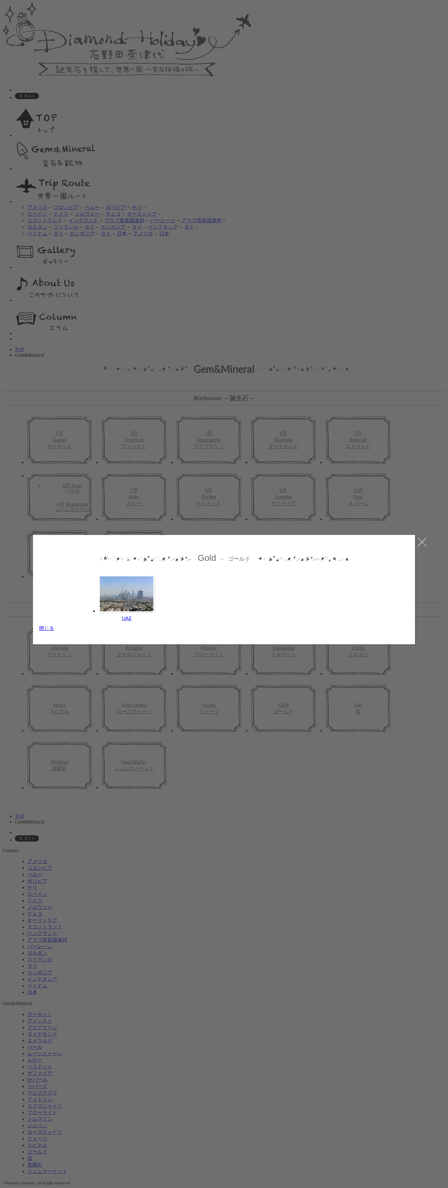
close (419, 541)
